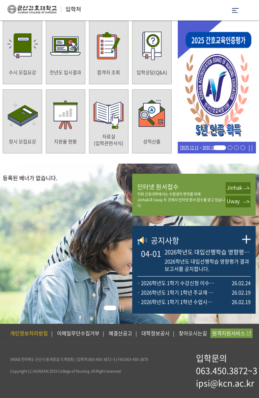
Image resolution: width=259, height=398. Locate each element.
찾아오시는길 (193, 333)
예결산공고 (120, 333)
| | (251, 147)
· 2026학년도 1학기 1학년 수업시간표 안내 (177, 302)
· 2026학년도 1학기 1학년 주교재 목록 (177, 292)
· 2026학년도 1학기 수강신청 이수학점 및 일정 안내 (177, 283)
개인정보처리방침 (29, 333)
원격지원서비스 (231, 333)
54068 (15, 359)
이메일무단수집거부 (78, 333)
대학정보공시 (155, 333)
